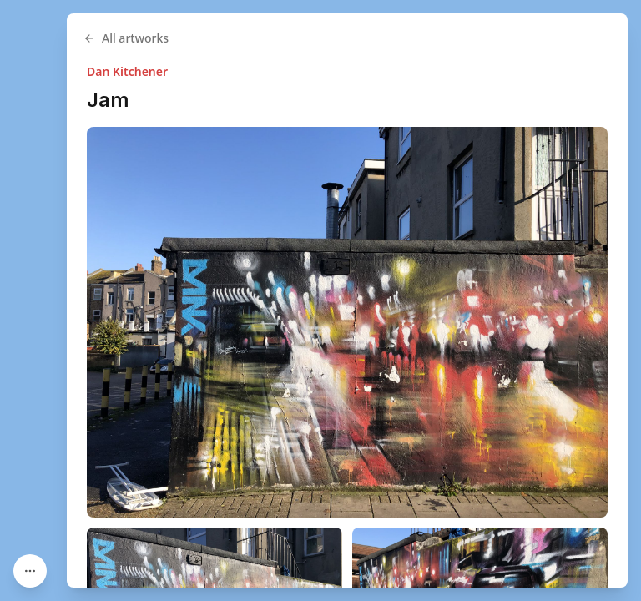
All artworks (126, 38)
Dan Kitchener (127, 71)
